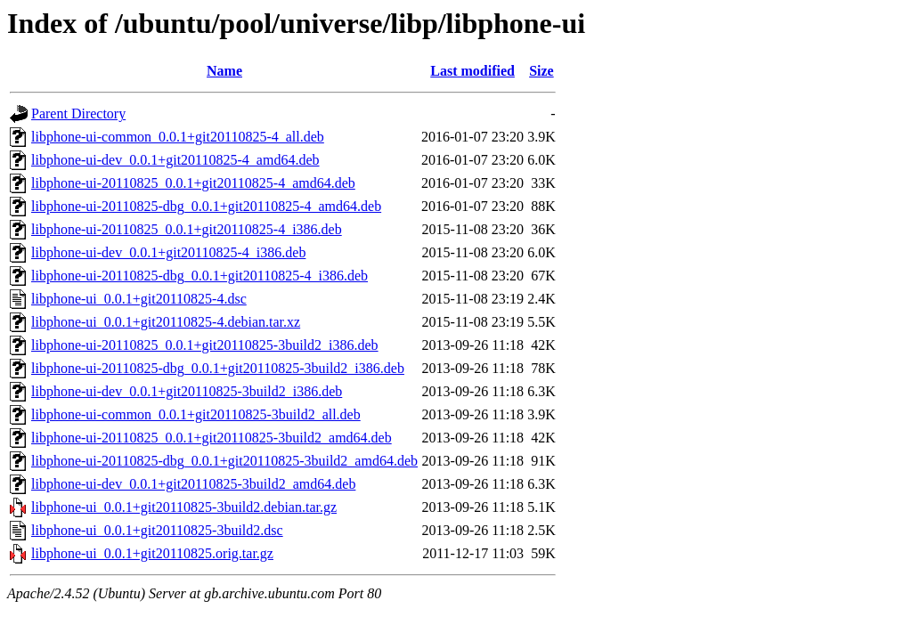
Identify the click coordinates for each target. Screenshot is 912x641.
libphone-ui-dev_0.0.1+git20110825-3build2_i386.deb (186, 391)
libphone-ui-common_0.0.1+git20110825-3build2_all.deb (196, 414)
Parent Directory (78, 113)
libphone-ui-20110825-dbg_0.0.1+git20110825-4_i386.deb (199, 275)
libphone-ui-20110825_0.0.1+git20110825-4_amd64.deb (193, 183)
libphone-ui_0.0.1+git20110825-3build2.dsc (157, 530)
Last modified (472, 70)
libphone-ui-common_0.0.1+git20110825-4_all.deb (177, 136)
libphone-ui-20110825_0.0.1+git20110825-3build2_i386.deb (205, 345)
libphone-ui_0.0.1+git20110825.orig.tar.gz (152, 553)
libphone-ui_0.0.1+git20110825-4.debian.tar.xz (165, 321)
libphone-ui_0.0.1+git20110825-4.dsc (139, 298)
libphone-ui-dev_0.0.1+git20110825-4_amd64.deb (175, 159)
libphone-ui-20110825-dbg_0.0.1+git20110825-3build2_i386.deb (217, 368)
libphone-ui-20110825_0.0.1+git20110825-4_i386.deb (186, 229)
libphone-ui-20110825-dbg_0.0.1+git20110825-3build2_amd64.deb (224, 460)
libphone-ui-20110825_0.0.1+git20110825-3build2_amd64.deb (211, 437)
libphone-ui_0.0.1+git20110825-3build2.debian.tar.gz (184, 507)
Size (541, 70)
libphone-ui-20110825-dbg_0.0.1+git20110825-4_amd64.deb (206, 206)
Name (224, 70)
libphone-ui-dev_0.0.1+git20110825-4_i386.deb (168, 252)
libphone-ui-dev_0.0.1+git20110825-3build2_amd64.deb (193, 483)
